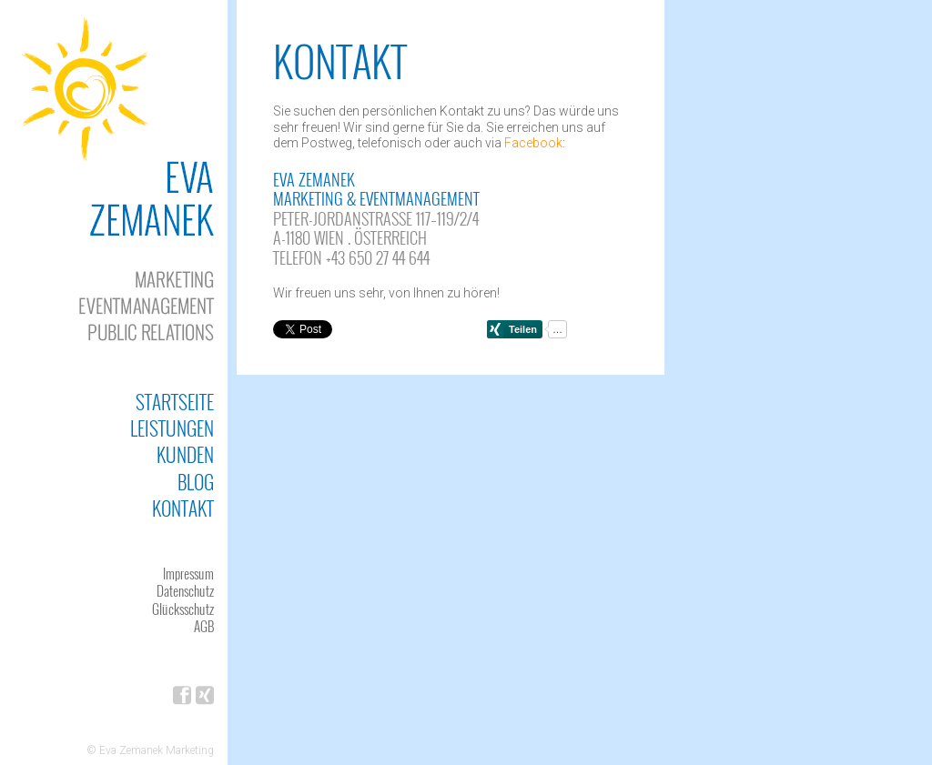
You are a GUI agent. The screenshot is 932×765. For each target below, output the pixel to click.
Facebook (533, 143)
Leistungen (172, 428)
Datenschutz (185, 590)
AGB (204, 626)
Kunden (185, 454)
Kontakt (183, 508)
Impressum (188, 573)
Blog (195, 482)
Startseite (175, 402)
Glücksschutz (183, 609)
